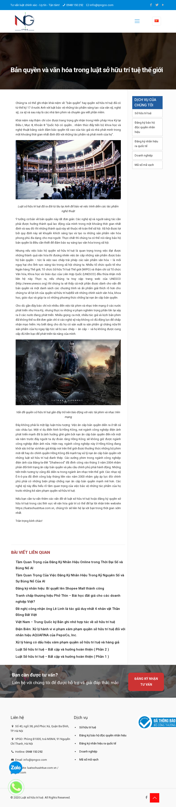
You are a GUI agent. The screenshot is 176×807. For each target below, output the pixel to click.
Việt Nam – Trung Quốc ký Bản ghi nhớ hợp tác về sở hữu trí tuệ (65, 622)
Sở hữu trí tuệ (143, 113)
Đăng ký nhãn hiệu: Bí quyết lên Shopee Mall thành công (60, 588)
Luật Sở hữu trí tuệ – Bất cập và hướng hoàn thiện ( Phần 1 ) (62, 657)
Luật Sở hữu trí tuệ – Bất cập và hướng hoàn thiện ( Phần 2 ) (62, 649)
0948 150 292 (74, 5)
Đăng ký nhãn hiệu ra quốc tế (146, 144)
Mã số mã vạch (144, 164)
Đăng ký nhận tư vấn (146, 681)
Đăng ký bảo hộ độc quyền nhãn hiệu (145, 127)
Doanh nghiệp (144, 155)
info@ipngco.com (101, 5)
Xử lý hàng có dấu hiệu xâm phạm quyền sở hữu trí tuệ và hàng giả (67, 642)
